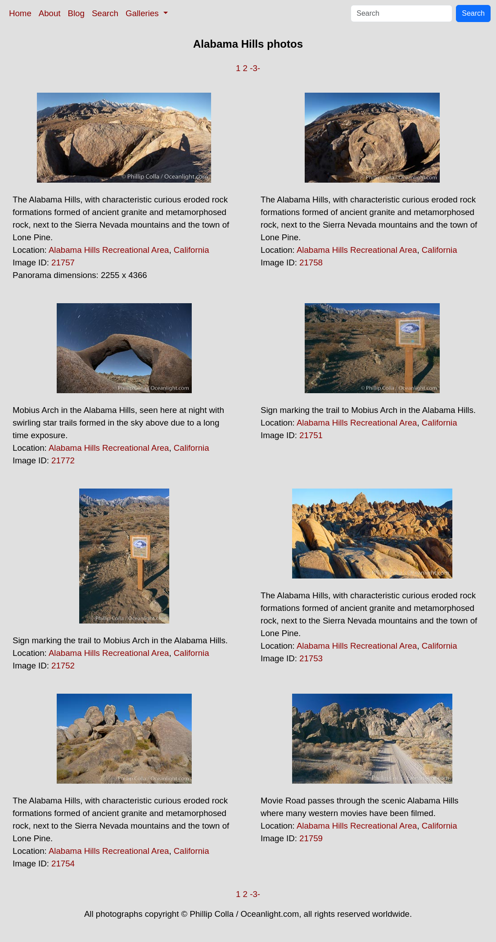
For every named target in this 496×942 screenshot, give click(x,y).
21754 (63, 863)
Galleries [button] (143, 13)
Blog (76, 13)
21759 (311, 838)
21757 (63, 262)
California (191, 250)
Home (20, 13)
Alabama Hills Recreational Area (109, 250)
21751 (311, 435)
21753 (311, 658)
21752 (63, 665)
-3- (255, 68)
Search (105, 13)
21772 (63, 460)
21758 (311, 262)
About (50, 13)
